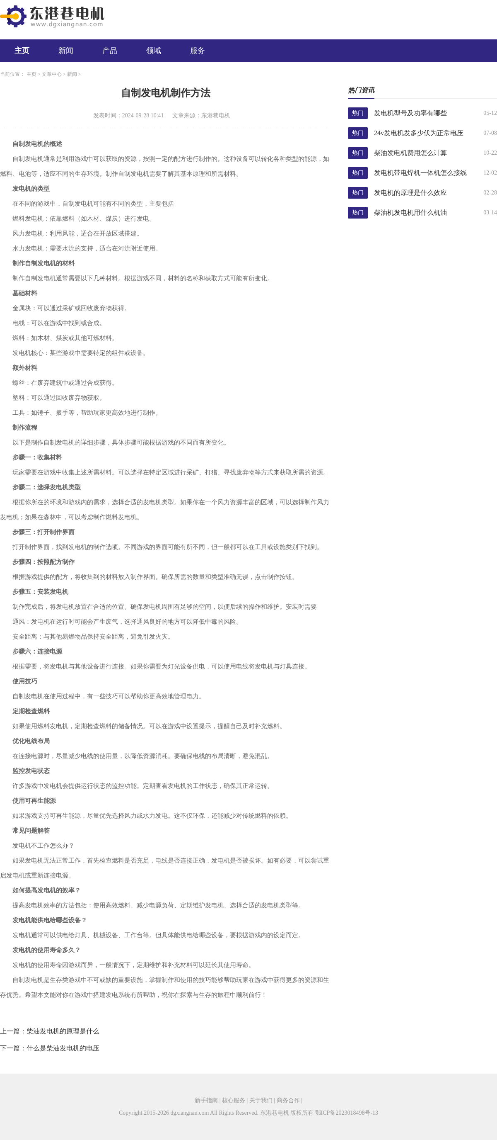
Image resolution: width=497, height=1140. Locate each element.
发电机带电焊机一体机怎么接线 (420, 172)
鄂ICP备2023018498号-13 (346, 1113)
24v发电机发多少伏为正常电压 (418, 132)
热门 (358, 113)
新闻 (65, 50)
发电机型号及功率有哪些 (410, 113)
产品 (109, 50)
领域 (153, 50)
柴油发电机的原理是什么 (63, 1031)
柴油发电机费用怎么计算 (410, 152)
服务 (197, 50)
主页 (21, 50)
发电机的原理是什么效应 (410, 192)
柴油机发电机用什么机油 (410, 212)
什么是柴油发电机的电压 (63, 1048)
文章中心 (52, 74)
